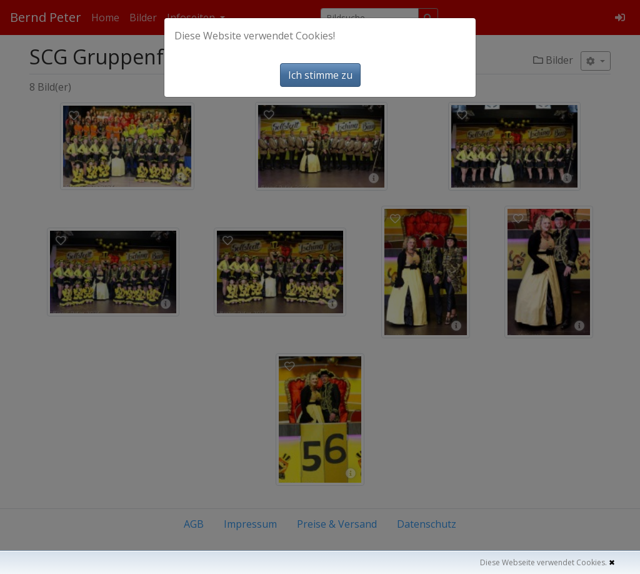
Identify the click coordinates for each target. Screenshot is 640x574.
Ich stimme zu (320, 75)
